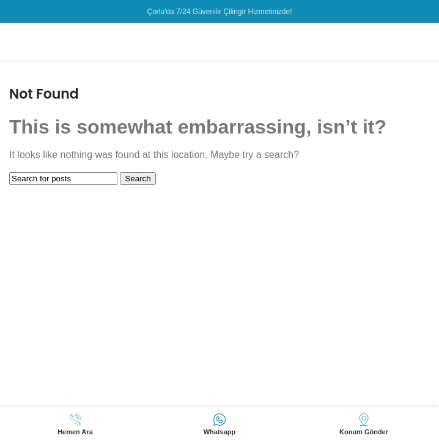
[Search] (63, 178)
